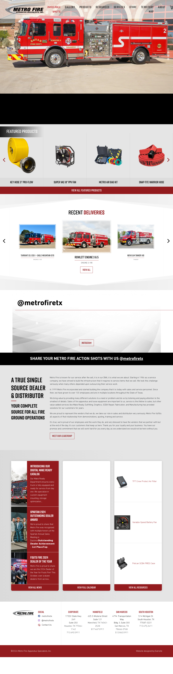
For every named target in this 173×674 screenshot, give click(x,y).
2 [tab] (168, 52)
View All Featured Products (86, 190)
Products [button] (85, 7)
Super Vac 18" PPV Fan (65, 182)
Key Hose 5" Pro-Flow (21, 182)
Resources (102, 7)
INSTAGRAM (87, 384)
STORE (133, 7)
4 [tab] (168, 59)
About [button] (162, 7)
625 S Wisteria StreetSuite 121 (98, 667)
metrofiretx (47, 664)
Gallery (70, 7)
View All (86, 270)
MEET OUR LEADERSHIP (62, 480)
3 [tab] (168, 56)
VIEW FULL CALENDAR (86, 635)
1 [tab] (168, 49)
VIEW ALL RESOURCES (138, 635)
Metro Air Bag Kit (108, 182)
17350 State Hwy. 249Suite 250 (73, 667)
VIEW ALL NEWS (35, 635)
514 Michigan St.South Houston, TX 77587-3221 (146, 667)
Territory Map (147, 9)
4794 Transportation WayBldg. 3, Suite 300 (121, 667)
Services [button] (119, 7)
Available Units (54, 9)
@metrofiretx (48, 668)
